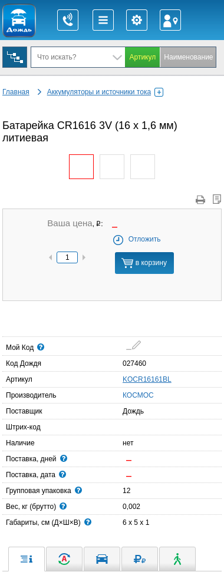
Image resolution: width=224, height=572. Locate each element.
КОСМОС (126, 394)
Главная (15, 92)
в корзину (143, 263)
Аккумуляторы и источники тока (105, 92)
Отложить (136, 239)
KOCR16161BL (147, 379)
